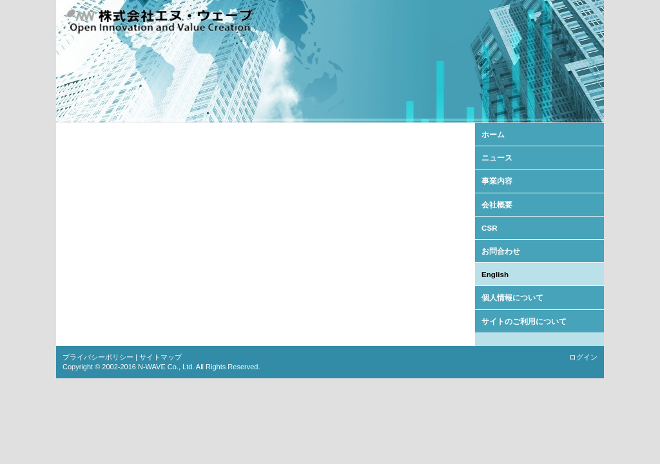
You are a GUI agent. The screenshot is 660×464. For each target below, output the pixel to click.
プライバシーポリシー (98, 357)
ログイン (583, 357)
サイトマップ (160, 357)
